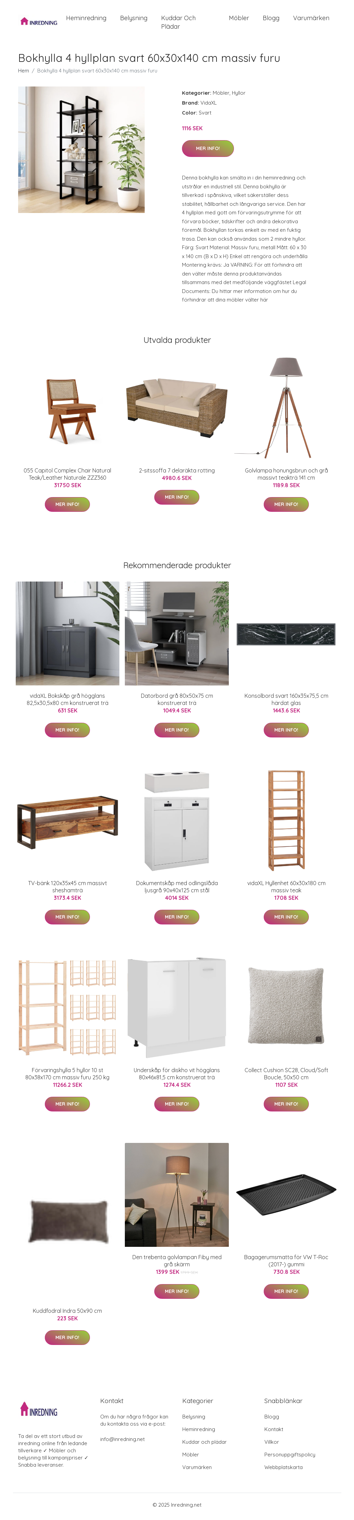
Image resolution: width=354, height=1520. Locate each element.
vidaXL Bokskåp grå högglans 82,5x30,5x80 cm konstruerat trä (67, 703)
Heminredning (86, 20)
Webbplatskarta (283, 1470)
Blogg (271, 20)
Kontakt (273, 1432)
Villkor (271, 1445)
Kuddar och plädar (178, 24)
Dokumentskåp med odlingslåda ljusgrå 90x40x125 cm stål (177, 890)
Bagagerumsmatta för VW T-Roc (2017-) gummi (286, 1264)
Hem (23, 74)
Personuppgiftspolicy (289, 1458)
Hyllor (239, 96)
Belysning (133, 20)
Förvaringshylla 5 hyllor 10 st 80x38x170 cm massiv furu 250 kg (67, 1077)
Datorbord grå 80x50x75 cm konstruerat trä (177, 703)
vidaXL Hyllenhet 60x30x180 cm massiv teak (286, 890)
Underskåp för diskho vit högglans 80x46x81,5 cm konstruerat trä (177, 1077)
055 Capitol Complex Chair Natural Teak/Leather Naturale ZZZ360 (67, 477)
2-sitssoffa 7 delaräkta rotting (177, 473)
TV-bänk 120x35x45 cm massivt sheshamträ (67, 890)
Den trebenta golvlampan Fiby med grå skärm (177, 1264)
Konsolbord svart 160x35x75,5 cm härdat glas (286, 703)
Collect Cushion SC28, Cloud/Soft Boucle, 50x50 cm (286, 1077)
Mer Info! (208, 152)
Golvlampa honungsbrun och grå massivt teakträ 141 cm (286, 477)
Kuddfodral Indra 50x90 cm (67, 1314)
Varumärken (311, 20)
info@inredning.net (122, 1442)
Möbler (239, 20)
